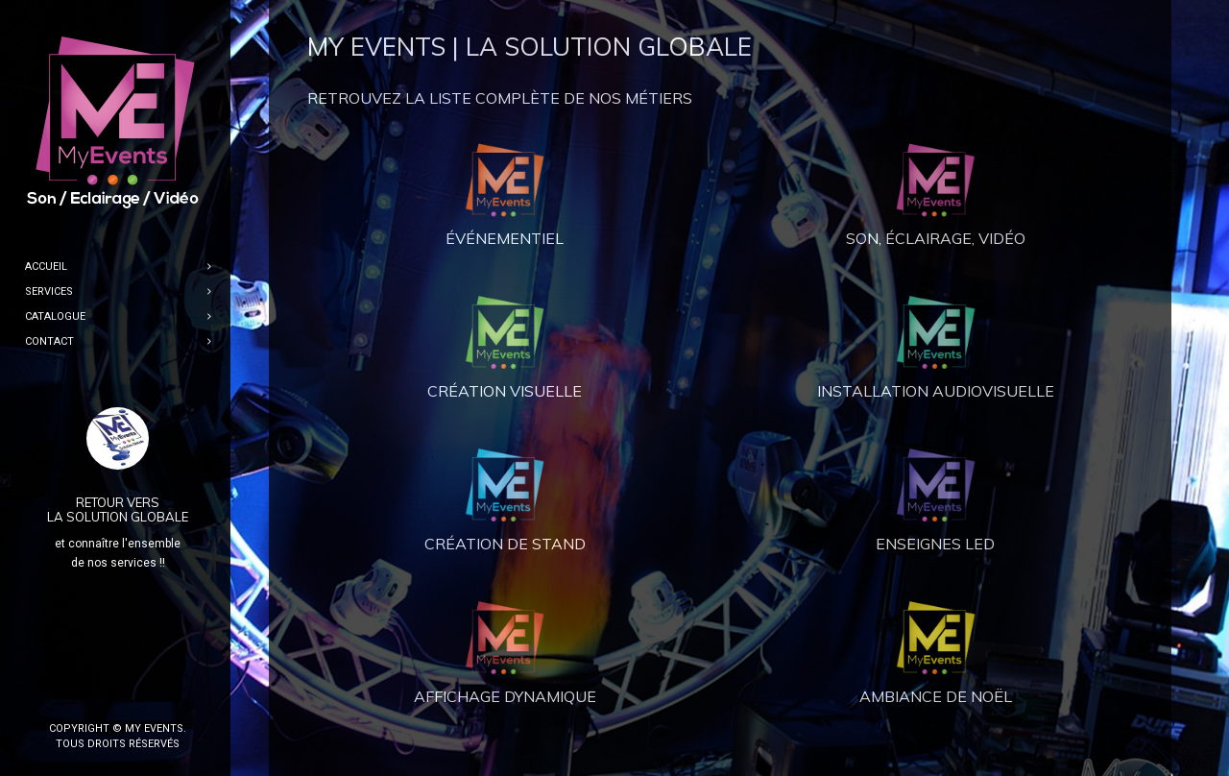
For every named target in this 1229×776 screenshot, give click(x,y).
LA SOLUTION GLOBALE (117, 516)
